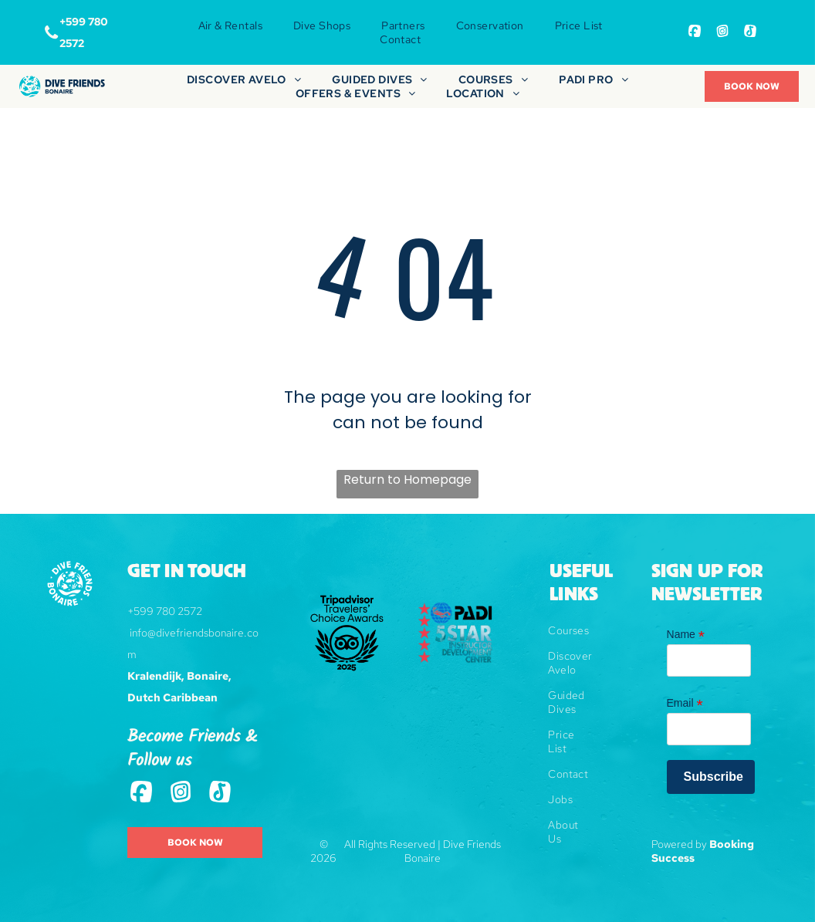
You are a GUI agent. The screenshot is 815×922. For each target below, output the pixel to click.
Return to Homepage (407, 479)
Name (686, 634)
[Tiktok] (750, 32)
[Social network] (694, 32)
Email (685, 703)
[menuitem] (230, 25)
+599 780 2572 (164, 611)
